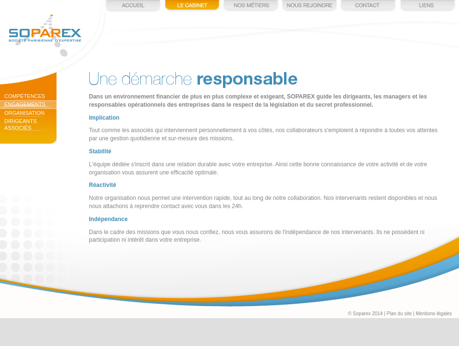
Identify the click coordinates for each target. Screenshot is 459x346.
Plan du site (399, 313)
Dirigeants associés (20, 124)
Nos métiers (251, 6)
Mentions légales (434, 313)
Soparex (45, 35)
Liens (426, 6)
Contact (368, 6)
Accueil (133, 6)
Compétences (24, 96)
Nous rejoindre (309, 6)
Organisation (24, 113)
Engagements (25, 104)
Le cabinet (192, 6)
